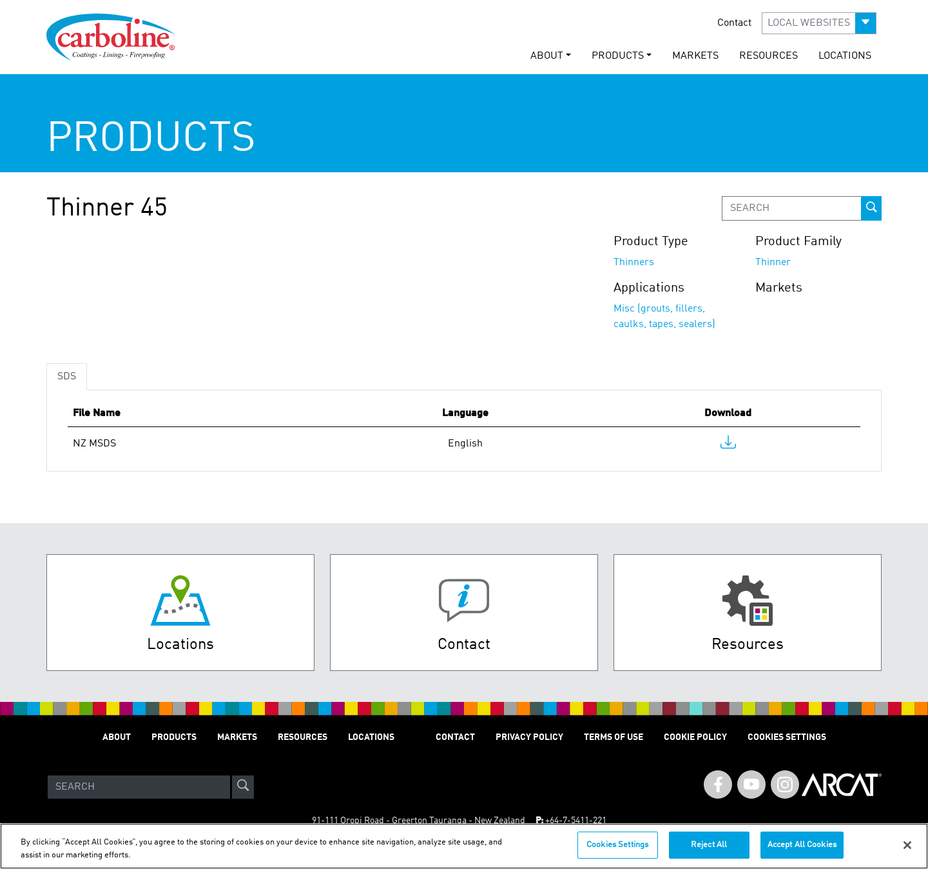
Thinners (634, 262)
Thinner (773, 262)
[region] (464, 846)
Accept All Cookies (802, 845)
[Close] (907, 845)
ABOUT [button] (546, 56)
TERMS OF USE (613, 737)
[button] (819, 23)
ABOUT (116, 737)
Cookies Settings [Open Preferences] (787, 737)
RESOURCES (768, 56)
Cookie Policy (695, 737)
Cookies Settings (617, 845)
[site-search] (243, 787)
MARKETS (695, 56)
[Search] (138, 787)
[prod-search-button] (871, 208)
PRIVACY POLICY (529, 737)
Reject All (709, 845)
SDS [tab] (66, 377)
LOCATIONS (844, 56)
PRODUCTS (174, 737)
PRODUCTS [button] (618, 56)
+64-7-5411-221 (575, 820)
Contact (734, 23)
